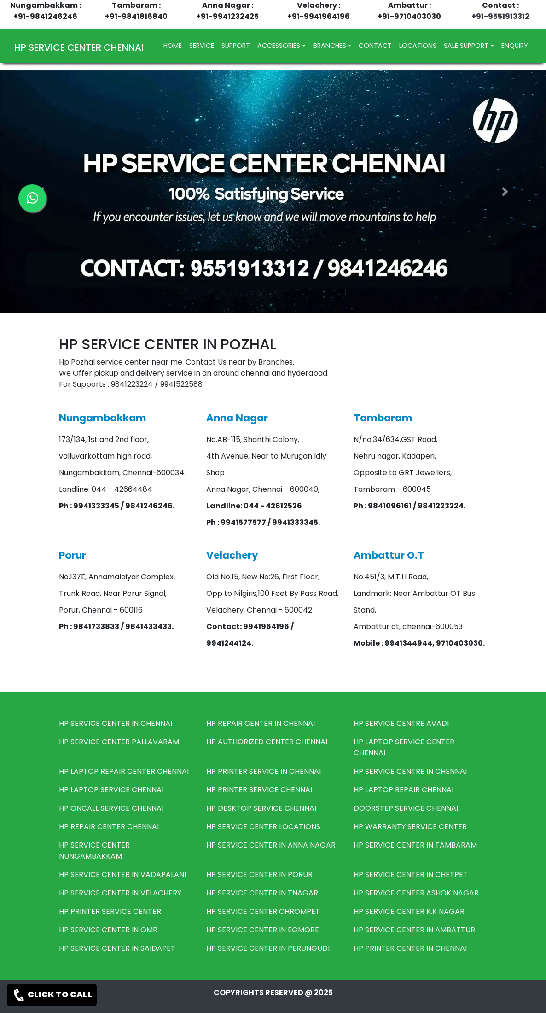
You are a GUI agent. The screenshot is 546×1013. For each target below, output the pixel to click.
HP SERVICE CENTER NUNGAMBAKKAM (94, 850)
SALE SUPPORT (466, 45)
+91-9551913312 (500, 16)
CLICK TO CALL (52, 995)
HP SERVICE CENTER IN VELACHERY (120, 893)
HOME (174, 45)
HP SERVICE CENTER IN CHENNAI (115, 723)
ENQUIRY (514, 45)
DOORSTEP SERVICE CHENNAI (406, 808)
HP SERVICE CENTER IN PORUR (259, 874)
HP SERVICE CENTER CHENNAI (79, 47)
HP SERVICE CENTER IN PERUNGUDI (268, 948)
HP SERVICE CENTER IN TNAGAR (262, 893)
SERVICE (201, 45)
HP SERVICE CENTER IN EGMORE (262, 930)
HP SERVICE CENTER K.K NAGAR (409, 911)
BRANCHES (329, 45)
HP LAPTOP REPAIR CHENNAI (403, 789)
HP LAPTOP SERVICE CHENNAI (111, 789)
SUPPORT (235, 45)
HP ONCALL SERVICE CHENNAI (111, 808)
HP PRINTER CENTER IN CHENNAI (410, 948)
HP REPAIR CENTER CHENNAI (109, 826)
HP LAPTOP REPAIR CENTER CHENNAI (124, 771)
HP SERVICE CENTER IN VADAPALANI (122, 874)
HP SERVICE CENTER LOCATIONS (263, 826)
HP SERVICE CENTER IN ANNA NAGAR (271, 845)
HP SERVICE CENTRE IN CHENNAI (410, 771)
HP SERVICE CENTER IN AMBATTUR (414, 930)
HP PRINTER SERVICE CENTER (110, 911)
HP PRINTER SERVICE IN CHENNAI (263, 771)
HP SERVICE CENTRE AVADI (401, 723)
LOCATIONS (417, 45)
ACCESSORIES (278, 45)
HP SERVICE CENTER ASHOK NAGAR (416, 893)
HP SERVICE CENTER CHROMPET (263, 911)
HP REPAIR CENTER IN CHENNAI (260, 723)
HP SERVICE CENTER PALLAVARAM (119, 741)
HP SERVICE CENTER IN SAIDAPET (117, 948)
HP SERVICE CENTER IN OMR (108, 930)
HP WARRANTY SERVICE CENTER (410, 826)
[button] (505, 191)
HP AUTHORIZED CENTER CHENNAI (266, 741)
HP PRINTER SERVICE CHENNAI (259, 789)
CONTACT (375, 45)
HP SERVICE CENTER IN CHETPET (411, 874)
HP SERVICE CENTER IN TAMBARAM (415, 845)
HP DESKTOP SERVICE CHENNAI (261, 808)
